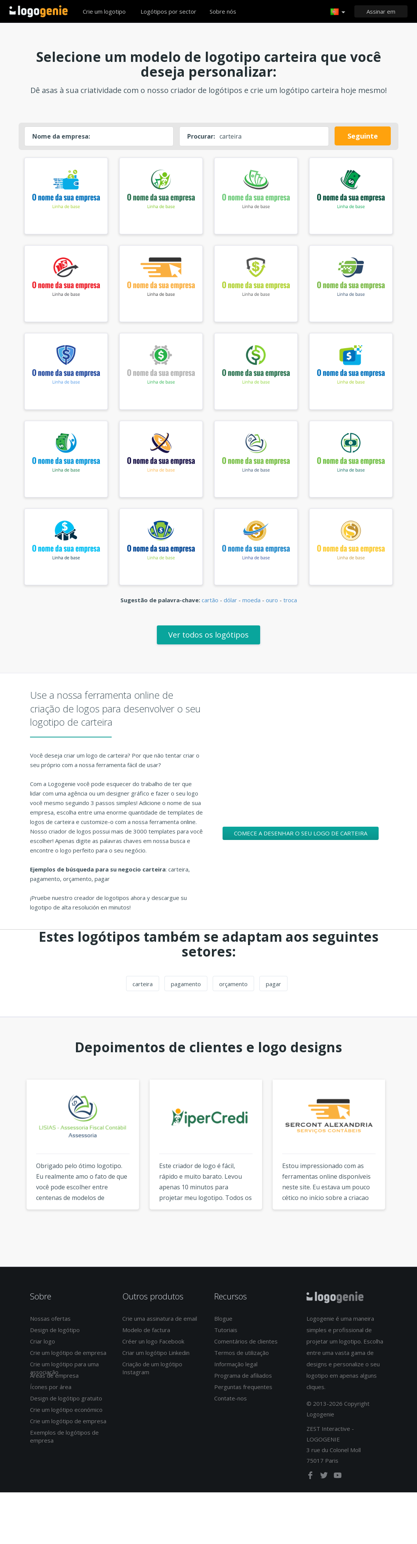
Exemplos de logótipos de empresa (64, 1448)
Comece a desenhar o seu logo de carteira (300, 844)
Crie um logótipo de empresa (68, 1364)
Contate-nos (230, 1409)
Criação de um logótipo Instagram (152, 1379)
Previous (12, 1169)
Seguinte (363, 136)
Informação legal (235, 1375)
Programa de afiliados (243, 1387)
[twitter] (324, 1488)
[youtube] (337, 1488)
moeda (251, 611)
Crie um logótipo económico (66, 1421)
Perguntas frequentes (243, 1398)
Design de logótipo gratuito (66, 1409)
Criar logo (42, 1352)
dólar (230, 611)
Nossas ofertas (50, 1330)
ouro (272, 611)
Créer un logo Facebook (153, 1352)
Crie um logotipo (104, 11)
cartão (210, 611)
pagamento (186, 995)
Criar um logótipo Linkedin (156, 1364)
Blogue (223, 1330)
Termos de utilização (241, 1364)
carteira (143, 995)
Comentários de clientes (246, 1352)
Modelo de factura (146, 1341)
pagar (273, 995)
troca (290, 611)
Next (405, 1169)
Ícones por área (50, 1398)
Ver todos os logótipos (208, 646)
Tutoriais (225, 1341)
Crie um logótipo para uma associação (64, 1379)
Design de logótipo (55, 1341)
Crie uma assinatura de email (159, 1330)
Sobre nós (223, 11)
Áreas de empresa (54, 1387)
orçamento (233, 995)
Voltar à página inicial (38, 11)
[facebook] (311, 1488)
